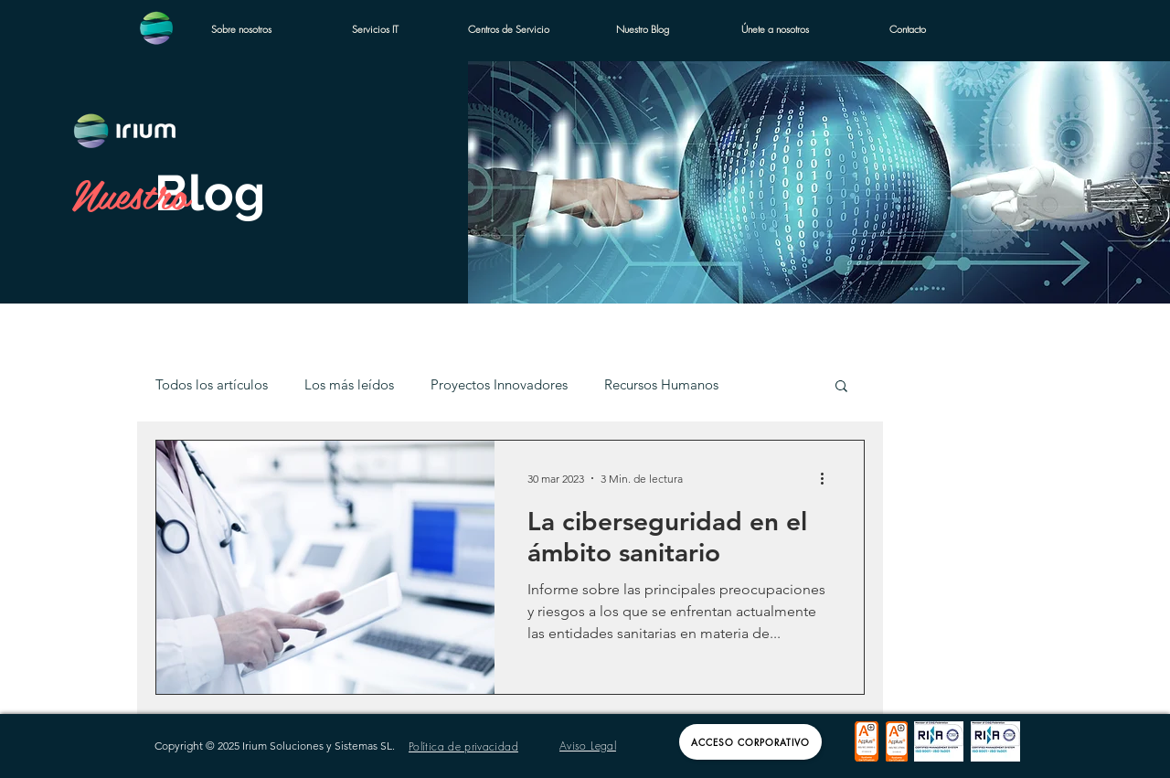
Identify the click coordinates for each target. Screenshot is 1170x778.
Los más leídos (349, 385)
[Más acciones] (828, 478)
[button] (841, 387)
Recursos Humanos (661, 385)
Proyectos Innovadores (499, 385)
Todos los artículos (211, 385)
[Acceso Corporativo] (750, 742)
